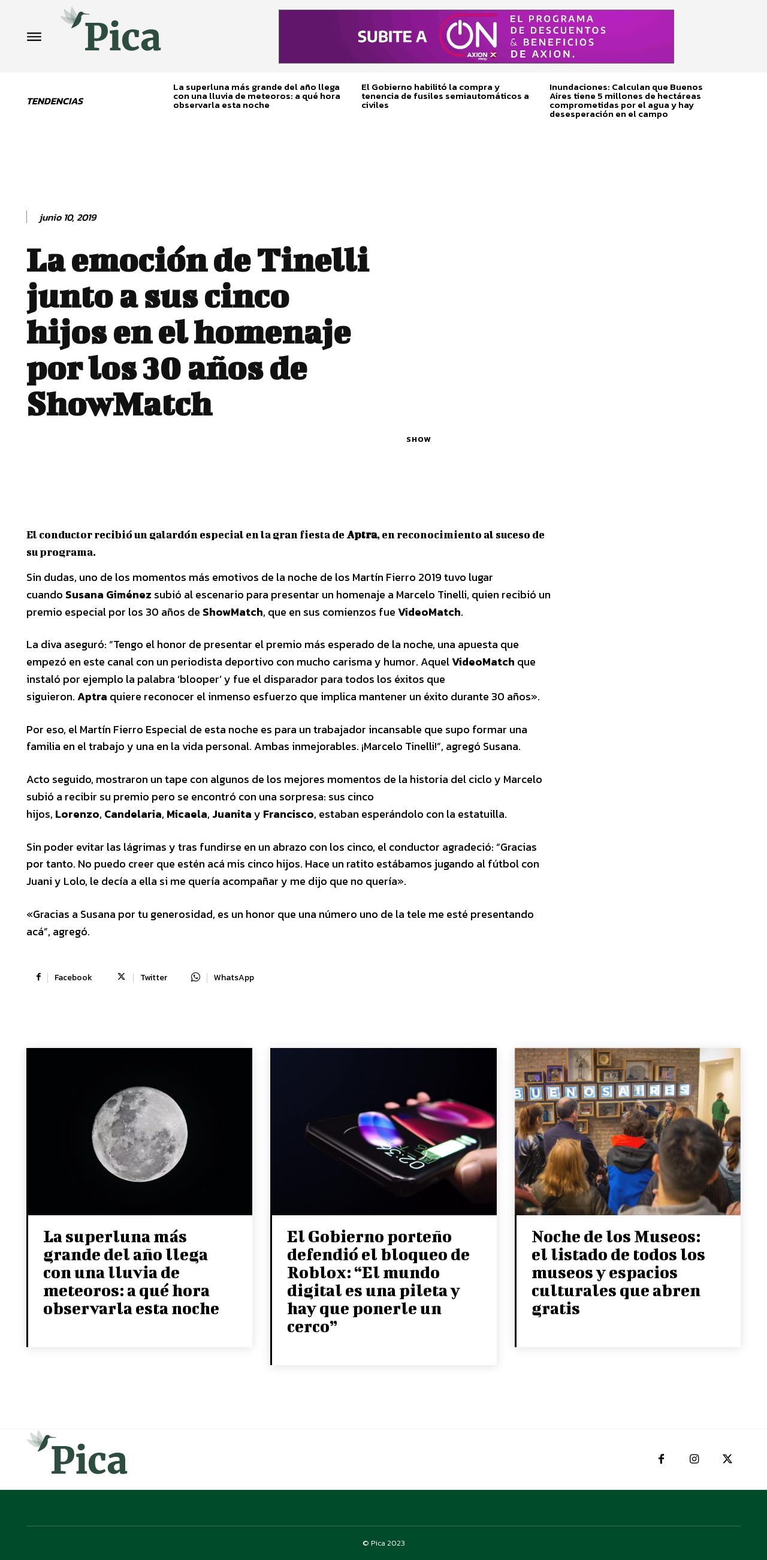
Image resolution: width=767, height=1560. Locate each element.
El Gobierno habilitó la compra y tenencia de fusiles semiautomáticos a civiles (445, 96)
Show (418, 439)
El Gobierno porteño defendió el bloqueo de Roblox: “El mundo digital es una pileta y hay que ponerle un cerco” (378, 1281)
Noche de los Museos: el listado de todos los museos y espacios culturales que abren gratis (618, 1272)
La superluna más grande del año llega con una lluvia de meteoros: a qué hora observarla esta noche (256, 96)
